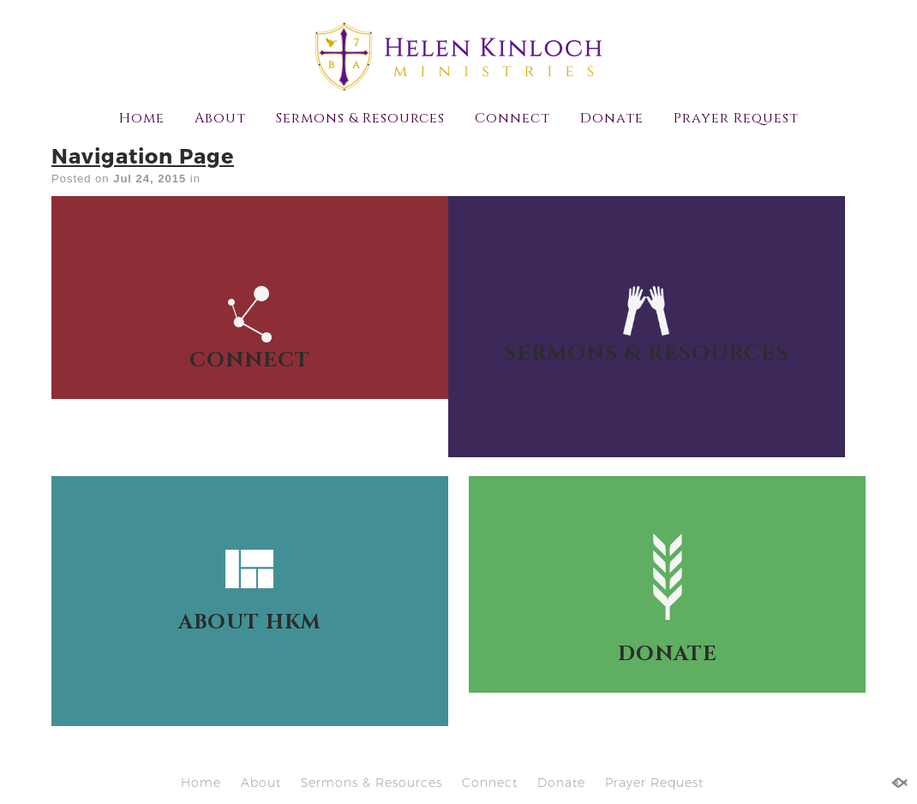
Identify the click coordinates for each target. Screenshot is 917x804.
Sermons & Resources (360, 118)
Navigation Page (142, 155)
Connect (512, 118)
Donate (612, 118)
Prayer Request (736, 118)
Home (142, 118)
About (220, 118)
